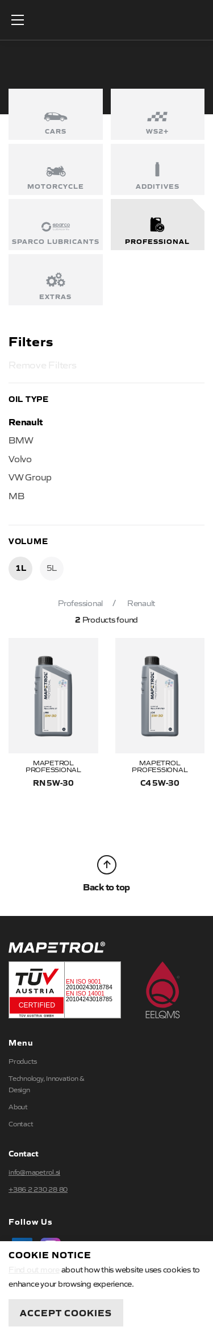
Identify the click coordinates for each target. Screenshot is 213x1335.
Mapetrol (107, 20)
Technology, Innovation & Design (47, 1083)
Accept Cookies (66, 1312)
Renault (25, 421)
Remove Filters (43, 364)
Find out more (34, 1269)
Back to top (106, 874)
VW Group (30, 476)
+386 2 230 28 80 (38, 1188)
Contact (21, 1123)
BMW (21, 439)
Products (23, 1060)
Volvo (20, 458)
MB (16, 495)
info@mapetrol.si (34, 1171)
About (18, 1106)
